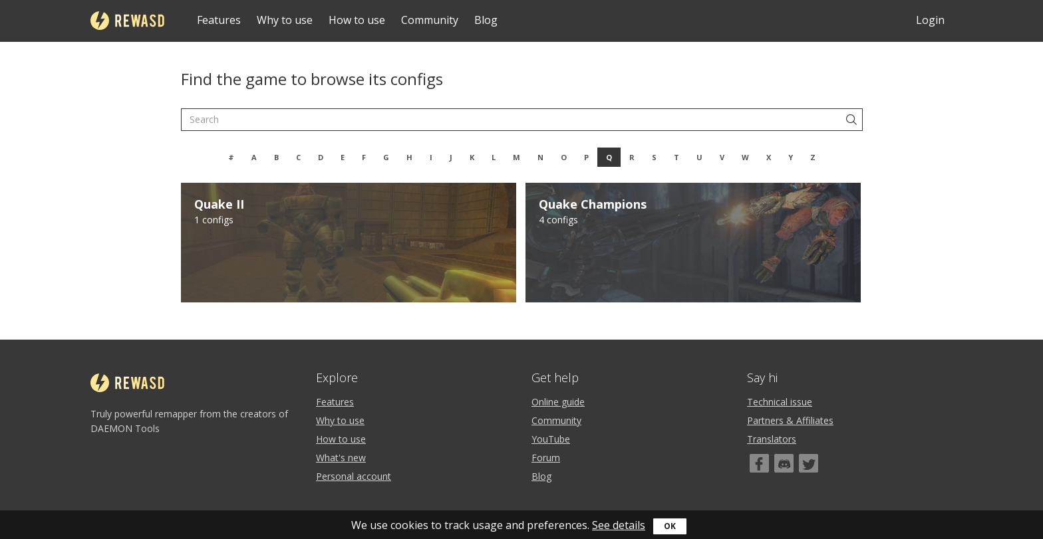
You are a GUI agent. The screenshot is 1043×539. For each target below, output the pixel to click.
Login (930, 20)
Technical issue (779, 401)
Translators (771, 439)
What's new (341, 457)
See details (618, 525)
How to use (357, 20)
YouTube (550, 439)
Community (429, 20)
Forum (545, 457)
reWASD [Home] (127, 20)
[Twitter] (808, 463)
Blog (486, 20)
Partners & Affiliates (790, 420)
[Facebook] (759, 463)
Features (219, 20)
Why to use (285, 20)
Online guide (558, 401)
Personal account (353, 476)
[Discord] (784, 463)
